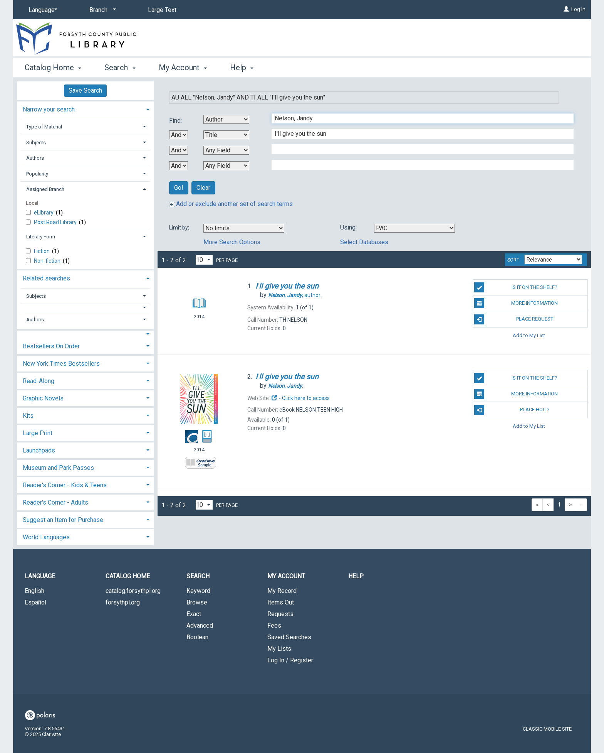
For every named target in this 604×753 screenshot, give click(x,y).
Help (356, 576)
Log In (578, 9)
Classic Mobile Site (547, 729)
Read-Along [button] (38, 381)
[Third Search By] (226, 150)
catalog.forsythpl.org (133, 590)
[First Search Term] (418, 118)
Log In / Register (290, 660)
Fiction (42, 251)
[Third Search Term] (418, 149)
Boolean (197, 637)
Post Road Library (56, 222)
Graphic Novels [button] (43, 398)
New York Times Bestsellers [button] (61, 363)
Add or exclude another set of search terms (231, 204)
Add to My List (529, 335)
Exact (193, 614)
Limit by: (179, 228)
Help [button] (241, 67)
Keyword (198, 590)
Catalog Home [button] (53, 67)
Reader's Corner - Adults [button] (55, 502)
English (34, 590)
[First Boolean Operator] (178, 134)
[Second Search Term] (418, 134)
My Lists (279, 648)
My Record (282, 590)
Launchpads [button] (39, 450)
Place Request (513, 319)
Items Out (280, 602)
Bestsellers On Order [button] (51, 346)
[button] (85, 308)
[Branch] (101, 10)
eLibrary (44, 212)
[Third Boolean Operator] (178, 165)
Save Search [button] (85, 90)
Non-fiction (48, 261)
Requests (280, 614)
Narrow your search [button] (49, 109)
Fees (274, 625)
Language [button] (40, 576)
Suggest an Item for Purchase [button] (63, 519)
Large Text (162, 10)
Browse (196, 602)
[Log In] (566, 9)
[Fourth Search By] (226, 165)
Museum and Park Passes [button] (58, 467)
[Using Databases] (414, 228)
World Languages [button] (46, 537)
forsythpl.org (123, 602)
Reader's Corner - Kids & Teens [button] (65, 485)
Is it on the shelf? (515, 287)
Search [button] (119, 67)
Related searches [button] (46, 278)
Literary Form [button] (40, 237)
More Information (516, 303)
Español (35, 602)
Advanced (199, 625)
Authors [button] (35, 158)
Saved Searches (289, 637)
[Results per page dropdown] (204, 260)
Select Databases (364, 242)
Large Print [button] (37, 433)
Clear (203, 187)
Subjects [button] (36, 142)
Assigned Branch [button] (45, 189)
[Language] (42, 10)
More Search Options (231, 242)
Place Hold (511, 410)
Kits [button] (28, 415)
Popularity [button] (37, 174)
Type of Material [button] (44, 127)
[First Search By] (226, 119)
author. (294, 295)
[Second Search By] (226, 134)
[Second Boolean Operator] (178, 150)
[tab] (85, 108)
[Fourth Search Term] (418, 164)
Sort (513, 260)
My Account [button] (183, 67)
